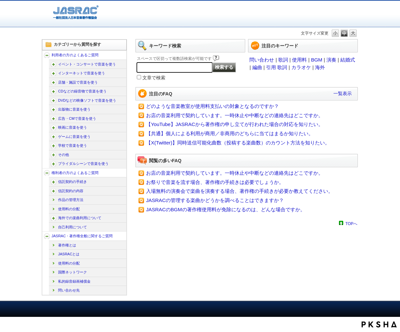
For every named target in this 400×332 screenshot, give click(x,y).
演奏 (331, 60)
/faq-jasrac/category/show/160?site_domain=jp (53, 64)
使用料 (299, 60)
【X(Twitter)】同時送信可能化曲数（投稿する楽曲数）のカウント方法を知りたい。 (238, 142)
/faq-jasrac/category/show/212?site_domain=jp (53, 191)
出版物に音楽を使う (74, 109)
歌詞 (283, 60)
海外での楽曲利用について (79, 218)
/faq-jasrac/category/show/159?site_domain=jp (47, 236)
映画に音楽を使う (72, 127)
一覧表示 (342, 93)
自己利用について (72, 227)
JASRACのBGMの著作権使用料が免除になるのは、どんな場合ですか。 (225, 209)
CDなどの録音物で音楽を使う (82, 91)
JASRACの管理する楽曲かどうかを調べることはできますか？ (215, 200)
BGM (317, 60)
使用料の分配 (69, 209)
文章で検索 (153, 77)
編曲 (257, 67)
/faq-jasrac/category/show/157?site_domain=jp (47, 55)
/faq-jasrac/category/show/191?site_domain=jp (53, 127)
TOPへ (351, 223)
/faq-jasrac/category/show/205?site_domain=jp (53, 155)
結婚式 (347, 60)
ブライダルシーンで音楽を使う (83, 164)
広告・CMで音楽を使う (77, 118)
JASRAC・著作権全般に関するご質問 (82, 236)
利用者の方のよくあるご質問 (75, 55)
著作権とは (67, 245)
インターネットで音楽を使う (81, 73)
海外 (320, 67)
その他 (63, 155)
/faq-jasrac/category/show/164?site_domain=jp (53, 73)
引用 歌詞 (276, 67)
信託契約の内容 (70, 191)
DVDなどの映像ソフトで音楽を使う (87, 100)
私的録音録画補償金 (74, 281)
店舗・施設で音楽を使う (78, 82)
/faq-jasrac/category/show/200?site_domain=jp (53, 145)
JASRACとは (68, 254)
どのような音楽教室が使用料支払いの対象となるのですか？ (212, 106)
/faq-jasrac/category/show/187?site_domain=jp (53, 118)
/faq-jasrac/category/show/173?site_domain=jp (53, 91)
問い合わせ (261, 60)
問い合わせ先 (69, 290)
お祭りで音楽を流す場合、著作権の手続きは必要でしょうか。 (215, 182)
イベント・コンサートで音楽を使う (87, 64)
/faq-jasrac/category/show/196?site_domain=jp (53, 137)
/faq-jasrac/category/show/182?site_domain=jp (53, 109)
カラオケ (301, 67)
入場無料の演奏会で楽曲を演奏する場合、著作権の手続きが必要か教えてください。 (239, 191)
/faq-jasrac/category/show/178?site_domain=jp (53, 100)
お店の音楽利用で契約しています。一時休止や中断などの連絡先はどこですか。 (234, 115)
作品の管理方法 (70, 200)
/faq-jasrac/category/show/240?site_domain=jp (53, 163)
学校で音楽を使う (72, 145)
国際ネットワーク (72, 272)
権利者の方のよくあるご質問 (75, 173)
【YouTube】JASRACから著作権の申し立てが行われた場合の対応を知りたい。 (234, 124)
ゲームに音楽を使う (74, 137)
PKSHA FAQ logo (379, 324)
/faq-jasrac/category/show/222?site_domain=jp (53, 218)
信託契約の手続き (72, 182)
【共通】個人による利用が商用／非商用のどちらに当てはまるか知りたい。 (229, 133)
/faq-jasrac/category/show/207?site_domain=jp (53, 182)
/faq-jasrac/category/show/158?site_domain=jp (47, 173)
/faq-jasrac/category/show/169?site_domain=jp (53, 82)
